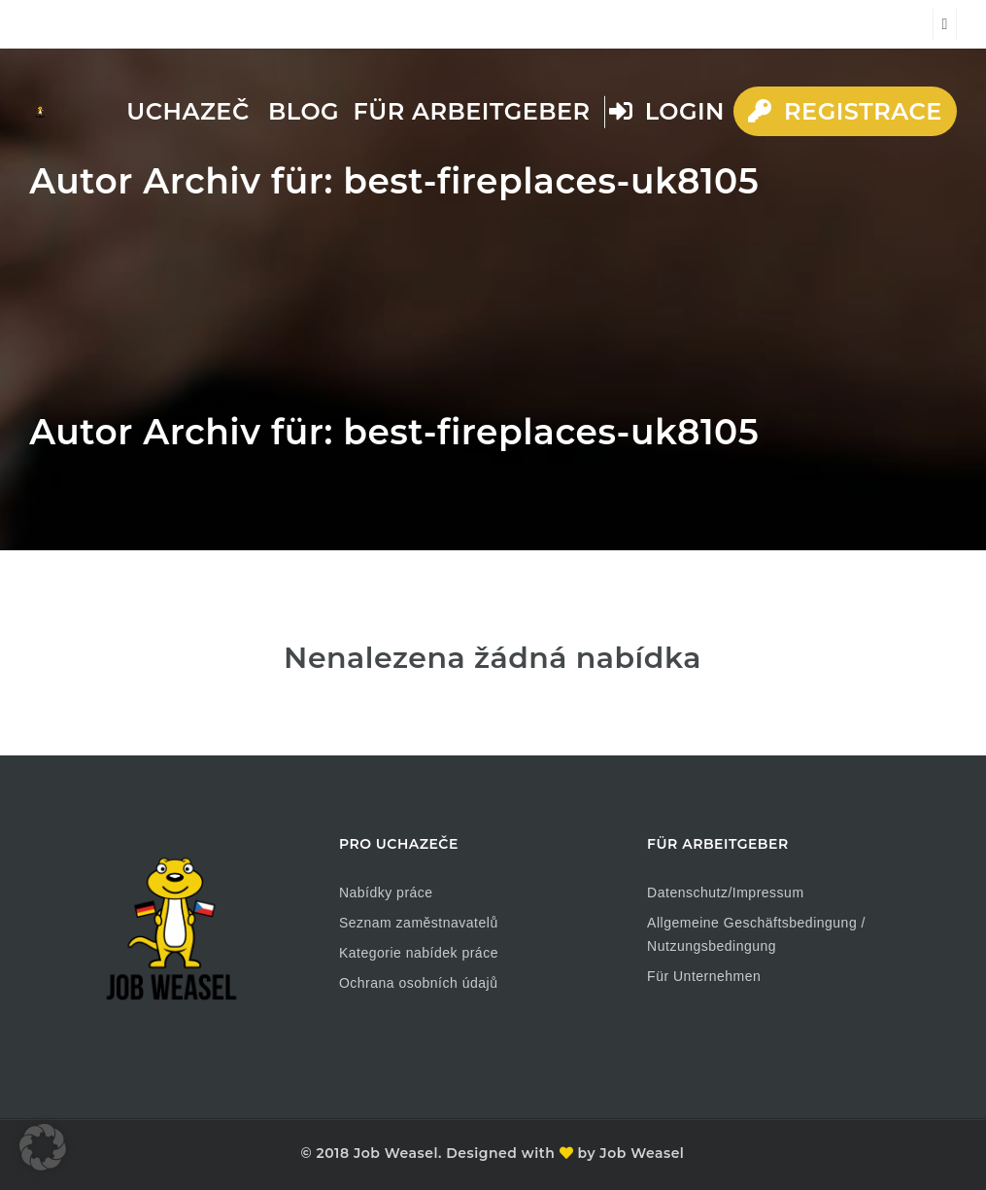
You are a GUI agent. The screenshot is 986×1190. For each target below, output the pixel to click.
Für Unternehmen (704, 976)
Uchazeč (187, 111)
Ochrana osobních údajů (418, 983)
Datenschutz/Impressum (725, 892)
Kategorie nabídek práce (418, 953)
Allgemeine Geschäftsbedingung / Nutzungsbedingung (756, 934)
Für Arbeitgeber (472, 111)
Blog (303, 111)
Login (667, 111)
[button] (42, 1147)
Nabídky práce (386, 892)
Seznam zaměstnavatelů (418, 922)
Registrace (844, 111)
